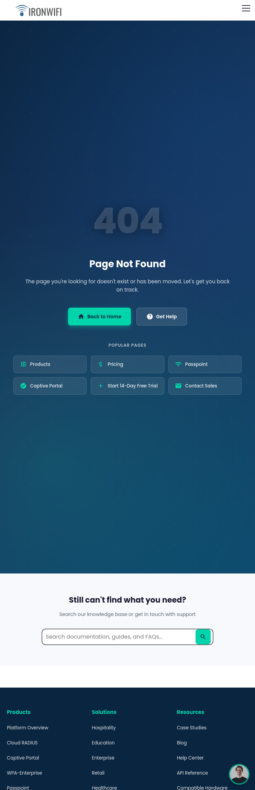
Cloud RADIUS (22, 743)
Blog (182, 743)
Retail (98, 773)
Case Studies (192, 728)
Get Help (161, 316)
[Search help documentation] (127, 637)
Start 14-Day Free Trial (127, 386)
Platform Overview (27, 728)
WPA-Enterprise (24, 773)
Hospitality (103, 728)
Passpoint (191, 364)
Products (35, 364)
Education (103, 743)
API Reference (192, 773)
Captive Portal (41, 386)
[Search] (203, 636)
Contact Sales (196, 386)
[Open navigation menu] (246, 8)
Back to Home (99, 316)
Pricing (110, 364)
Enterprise (103, 758)
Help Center (190, 758)
